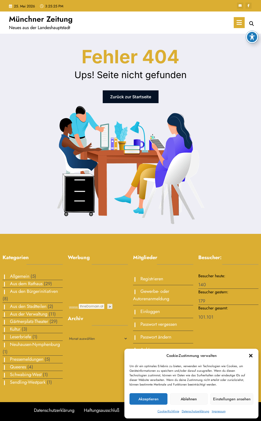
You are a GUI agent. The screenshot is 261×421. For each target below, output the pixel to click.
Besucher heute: (212, 276)
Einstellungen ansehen (232, 399)
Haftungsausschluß (101, 410)
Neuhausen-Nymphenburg (35, 344)
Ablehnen (189, 399)
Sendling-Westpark (28, 382)
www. (73, 307)
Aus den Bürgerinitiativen (34, 291)
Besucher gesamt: (213, 308)
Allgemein (19, 276)
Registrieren (151, 278)
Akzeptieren (148, 399)
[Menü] (239, 22)
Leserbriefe (20, 336)
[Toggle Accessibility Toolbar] (252, 37)
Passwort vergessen (158, 324)
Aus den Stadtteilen (28, 306)
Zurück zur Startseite (130, 96)
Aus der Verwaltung (28, 314)
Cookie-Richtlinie (168, 411)
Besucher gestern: (214, 292)
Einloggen (150, 311)
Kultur (15, 329)
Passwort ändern (155, 337)
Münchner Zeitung (41, 19)
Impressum (219, 411)
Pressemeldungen (26, 359)
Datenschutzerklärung (195, 411)
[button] (250, 355)
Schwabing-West (26, 374)
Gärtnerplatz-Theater (29, 321)
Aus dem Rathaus (26, 283)
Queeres (18, 367)
